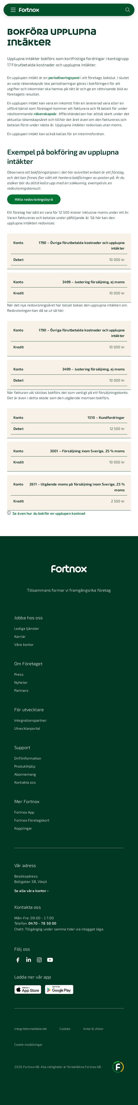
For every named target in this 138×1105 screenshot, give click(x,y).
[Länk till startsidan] (29, 10)
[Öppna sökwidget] (128, 9)
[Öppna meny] (13, 9)
